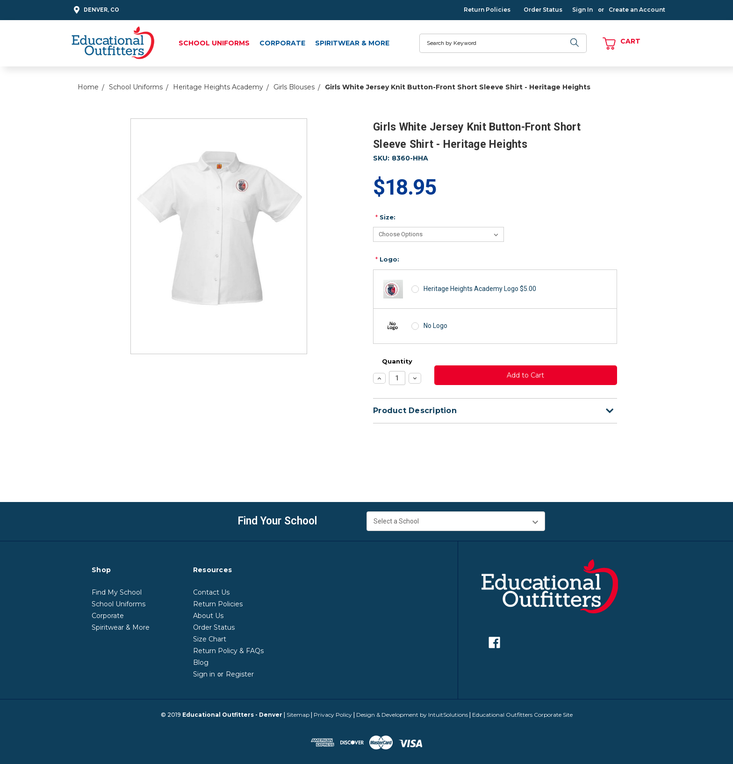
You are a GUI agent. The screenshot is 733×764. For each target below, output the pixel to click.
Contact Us (211, 592)
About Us (208, 615)
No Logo (435, 325)
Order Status (543, 9)
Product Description (493, 410)
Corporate (282, 43)
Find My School (117, 592)
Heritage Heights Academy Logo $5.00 (480, 288)
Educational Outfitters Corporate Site (522, 714)
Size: (385, 217)
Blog (200, 662)
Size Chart (209, 639)
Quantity (397, 361)
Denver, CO (95, 10)
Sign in (204, 674)
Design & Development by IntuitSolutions (412, 714)
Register (240, 674)
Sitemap (298, 714)
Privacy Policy (333, 714)
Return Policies (487, 9)
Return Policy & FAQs (228, 651)
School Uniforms (214, 43)
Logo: (387, 259)
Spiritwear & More (352, 43)
